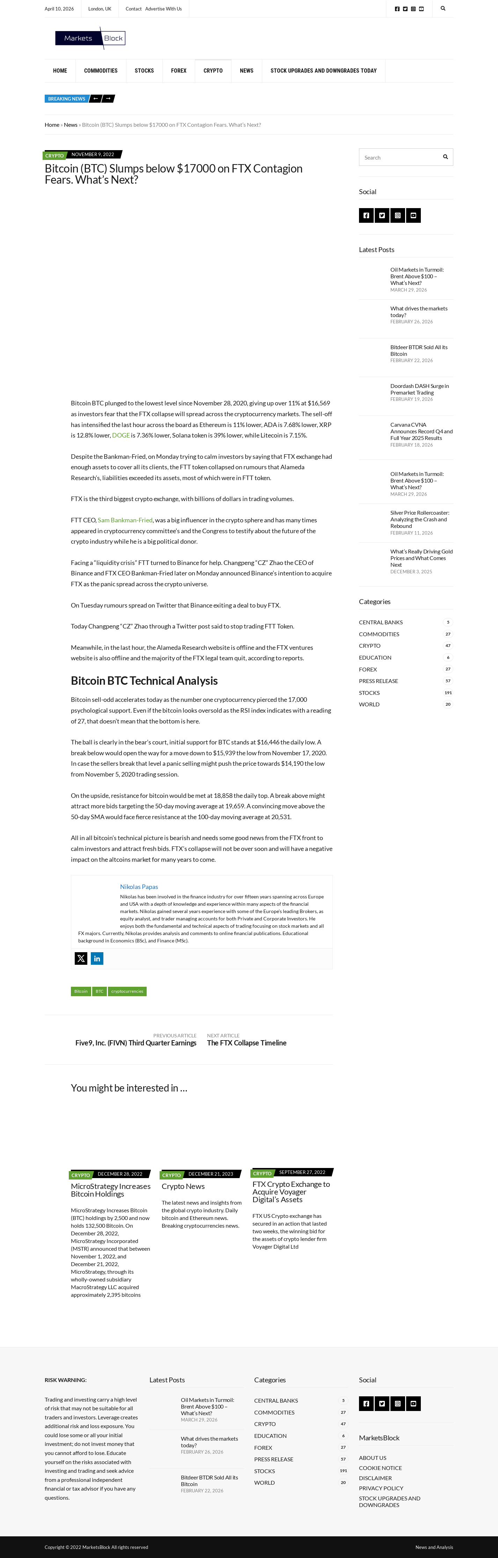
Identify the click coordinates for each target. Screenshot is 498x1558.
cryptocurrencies (127, 1001)
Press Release (378, 691)
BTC (99, 1001)
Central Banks (381, 632)
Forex (178, 81)
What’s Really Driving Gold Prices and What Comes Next (421, 568)
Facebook (397, 9)
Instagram (413, 9)
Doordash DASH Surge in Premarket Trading (419, 399)
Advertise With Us (163, 9)
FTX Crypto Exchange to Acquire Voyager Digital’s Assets (291, 1202)
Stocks (144, 81)
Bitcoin (81, 1001)
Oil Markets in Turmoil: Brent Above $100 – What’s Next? (417, 286)
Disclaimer (375, 1478)
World (369, 714)
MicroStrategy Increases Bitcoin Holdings (111, 1199)
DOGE (121, 445)
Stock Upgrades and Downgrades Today (324, 81)
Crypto (213, 81)
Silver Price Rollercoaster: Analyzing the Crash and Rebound (419, 529)
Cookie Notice (380, 1467)
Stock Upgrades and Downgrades (389, 1501)
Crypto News (183, 1196)
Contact (134, 9)
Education (375, 667)
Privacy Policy (381, 1488)
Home (60, 81)
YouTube (421, 9)
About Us (372, 1457)
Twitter (405, 9)
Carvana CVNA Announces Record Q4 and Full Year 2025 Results (421, 441)
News (247, 81)
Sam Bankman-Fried (125, 530)
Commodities (101, 81)
